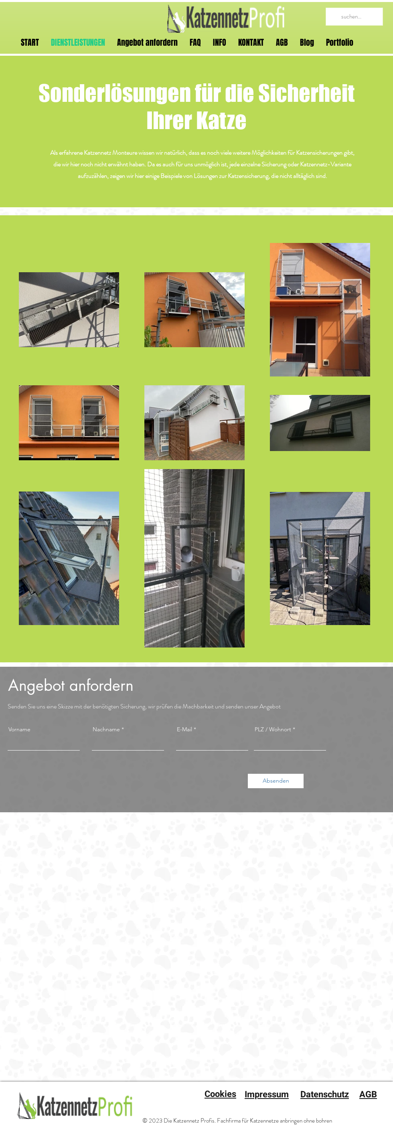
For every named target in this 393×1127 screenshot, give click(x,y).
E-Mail (184, 729)
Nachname (106, 729)
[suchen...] (353, 16)
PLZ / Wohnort (273, 729)
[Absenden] (276, 781)
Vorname (19, 729)
